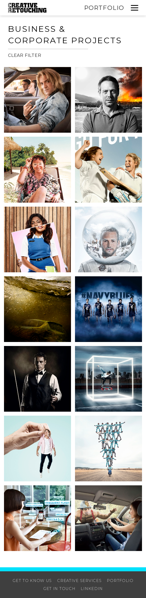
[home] (27, 8)
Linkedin (92, 588)
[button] (134, 7)
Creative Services (79, 580)
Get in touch (59, 588)
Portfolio (104, 7)
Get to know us (32, 580)
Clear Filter (24, 55)
